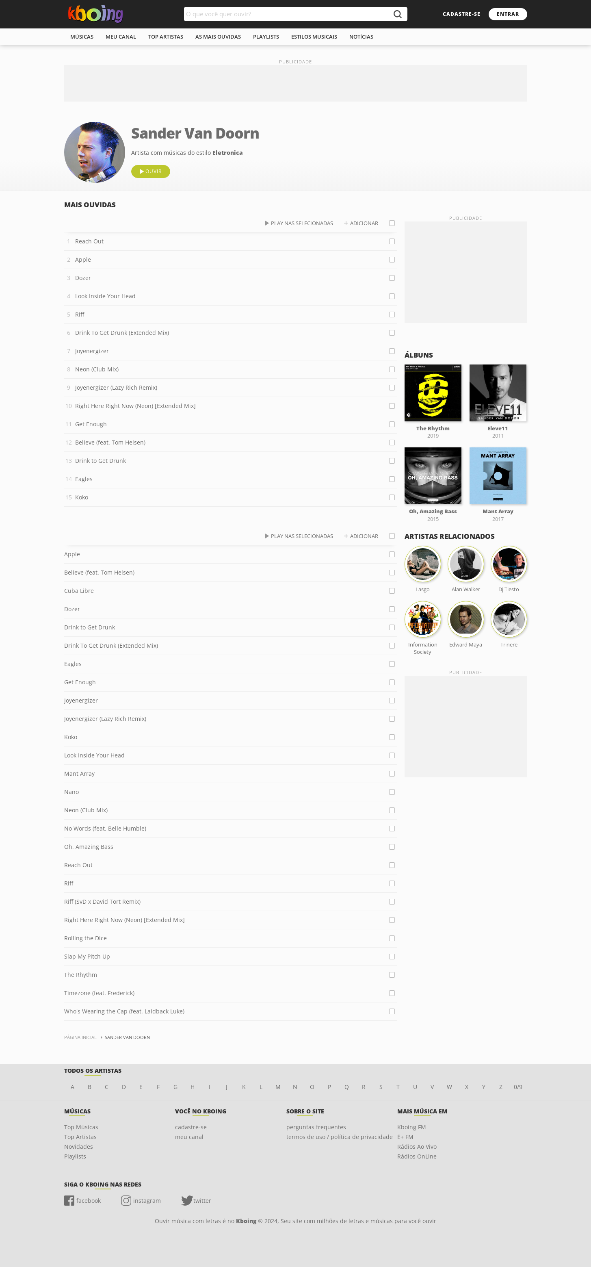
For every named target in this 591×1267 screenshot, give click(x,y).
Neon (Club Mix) (97, 369)
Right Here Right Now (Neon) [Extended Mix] (135, 406)
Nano (71, 792)
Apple (83, 259)
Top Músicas (81, 1127)
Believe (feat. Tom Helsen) (110, 442)
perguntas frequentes (316, 1127)
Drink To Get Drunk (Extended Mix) (122, 332)
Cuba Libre (79, 590)
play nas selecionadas (302, 223)
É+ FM (405, 1137)
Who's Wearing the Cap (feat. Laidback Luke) (124, 1011)
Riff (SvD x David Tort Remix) (102, 901)
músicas (81, 36)
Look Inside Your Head (105, 296)
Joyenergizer (92, 351)
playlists (266, 36)
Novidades (78, 1146)
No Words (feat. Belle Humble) (105, 828)
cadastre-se (462, 14)
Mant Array (79, 773)
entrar (508, 14)
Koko (81, 497)
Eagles (84, 479)
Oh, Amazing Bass (88, 846)
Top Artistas (80, 1137)
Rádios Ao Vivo (417, 1146)
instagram (147, 1200)
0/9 (518, 1087)
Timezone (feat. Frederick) (99, 993)
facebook (88, 1200)
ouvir (153, 171)
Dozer (83, 278)
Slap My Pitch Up (87, 956)
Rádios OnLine (417, 1156)
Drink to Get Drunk (100, 460)
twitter (202, 1200)
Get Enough (91, 424)
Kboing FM (411, 1127)
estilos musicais (314, 36)
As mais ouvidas (218, 36)
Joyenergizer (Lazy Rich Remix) (116, 387)
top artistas (165, 36)
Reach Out (89, 241)
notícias (361, 36)
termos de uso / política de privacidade (339, 1137)
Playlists (75, 1156)
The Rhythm (80, 974)
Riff (79, 314)
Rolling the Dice (85, 938)
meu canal (121, 36)
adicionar (364, 223)
